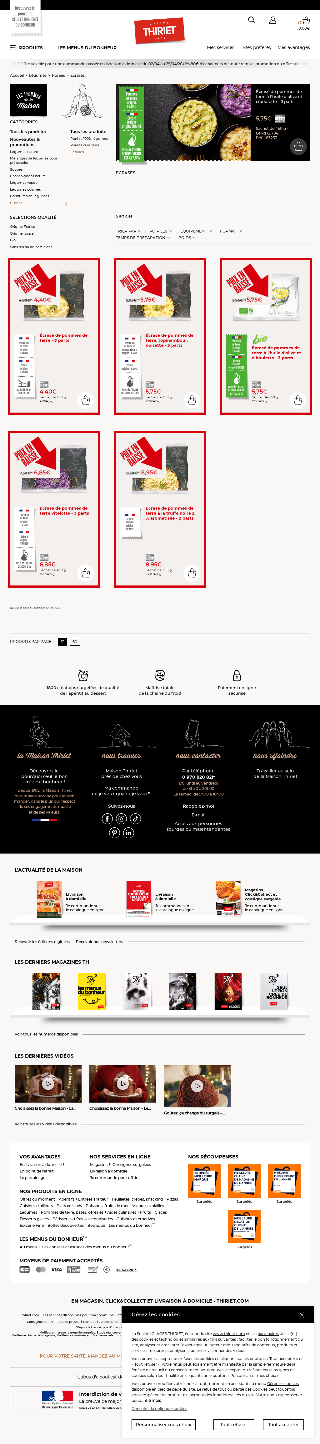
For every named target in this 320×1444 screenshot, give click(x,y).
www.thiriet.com (229, 1333)
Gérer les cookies (283, 1383)
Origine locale (22, 233)
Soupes (16, 169)
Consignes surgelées (131, 1164)
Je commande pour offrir (114, 1177)
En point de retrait (37, 1171)
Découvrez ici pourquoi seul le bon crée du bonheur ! (44, 776)
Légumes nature (24, 151)
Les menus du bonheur (87, 48)
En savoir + (126, 1269)
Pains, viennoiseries (94, 1218)
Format (228, 231)
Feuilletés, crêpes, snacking (137, 1199)
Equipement (193, 231)
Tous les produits (28, 131)
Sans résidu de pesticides (31, 247)
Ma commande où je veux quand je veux (121, 791)
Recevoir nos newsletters (99, 942)
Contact (89, 1322)
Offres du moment (37, 1199)
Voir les (158, 231)
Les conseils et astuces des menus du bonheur (87, 1247)
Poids (184, 238)
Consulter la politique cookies (159, 1408)
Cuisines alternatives (136, 1218)
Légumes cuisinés (25, 189)
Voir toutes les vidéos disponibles (46, 1124)
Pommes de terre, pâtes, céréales (72, 1212)
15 (62, 641)
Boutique (96, 1225)
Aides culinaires (121, 1212)
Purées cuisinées (84, 145)
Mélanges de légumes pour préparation (33, 160)
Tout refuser (233, 1424)
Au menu (28, 1247)
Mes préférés (257, 47)
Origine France (22, 226)
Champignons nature (28, 176)
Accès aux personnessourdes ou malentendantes (198, 826)
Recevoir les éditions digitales (42, 942)
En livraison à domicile (41, 1164)
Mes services (220, 47)
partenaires (268, 1333)
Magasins (99, 1164)
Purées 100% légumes (89, 138)
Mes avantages (294, 47)
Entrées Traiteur (93, 1199)
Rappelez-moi (198, 806)
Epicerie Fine (32, 1225)
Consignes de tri (40, 1322)
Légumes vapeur (24, 182)
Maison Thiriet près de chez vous (121, 773)
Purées (58, 75)
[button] (272, 22)
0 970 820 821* (198, 777)
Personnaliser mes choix (163, 1424)
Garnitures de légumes (29, 196)
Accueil (17, 75)
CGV (121, 1315)
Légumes (38, 75)
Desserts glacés (34, 1218)
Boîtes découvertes (66, 1225)
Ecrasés (77, 75)
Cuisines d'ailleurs (36, 1205)
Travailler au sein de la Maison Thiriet (275, 773)
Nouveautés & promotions (25, 142)
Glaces (161, 1212)
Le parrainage (32, 1177)
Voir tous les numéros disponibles (46, 1034)
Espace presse (68, 1322)
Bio (13, 240)
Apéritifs (66, 1199)
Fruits (145, 1212)
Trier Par (126, 231)
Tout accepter (283, 1424)
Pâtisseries (62, 1218)
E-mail (199, 815)
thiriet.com (30, 1315)
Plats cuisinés (69, 1205)
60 (74, 641)
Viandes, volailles (148, 1205)
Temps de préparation (140, 238)
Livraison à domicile (108, 1171)
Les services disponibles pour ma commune (78, 1315)
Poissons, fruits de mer (107, 1205)
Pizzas (172, 1199)
